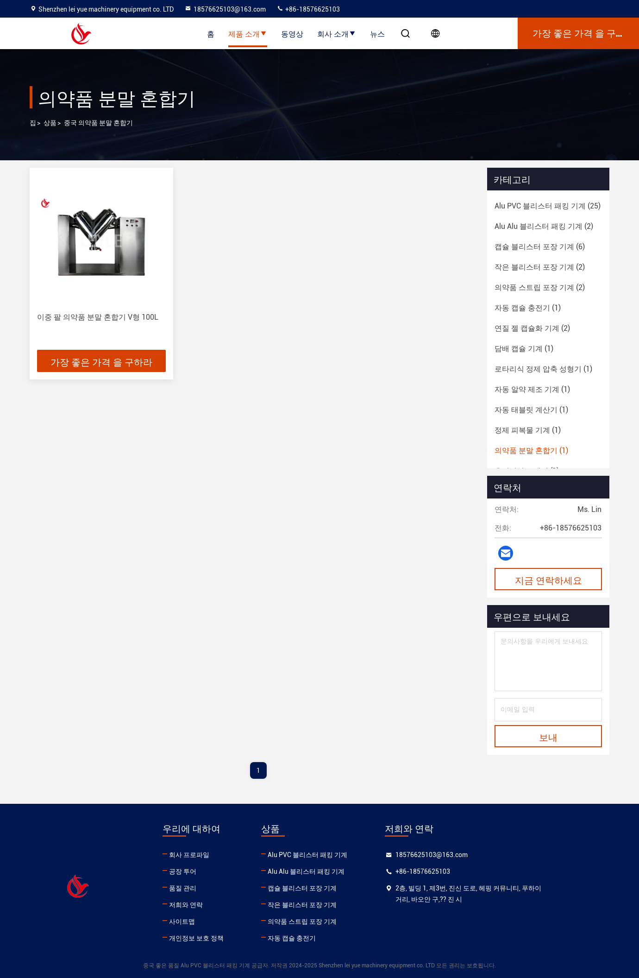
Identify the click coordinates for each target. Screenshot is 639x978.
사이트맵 (205, 921)
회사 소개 (336, 33)
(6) (540, 246)
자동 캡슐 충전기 (337, 938)
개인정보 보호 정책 (219, 938)
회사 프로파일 (212, 854)
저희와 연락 (209, 905)
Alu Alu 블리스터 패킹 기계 (351, 871)
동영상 (292, 33)
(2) (544, 226)
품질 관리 (205, 888)
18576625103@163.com (225, 9)
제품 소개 (247, 33)
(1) (528, 307)
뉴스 (377, 33)
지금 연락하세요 (548, 580)
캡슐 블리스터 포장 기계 (347, 888)
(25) (548, 206)
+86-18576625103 (308, 9)
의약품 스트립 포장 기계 (347, 921)
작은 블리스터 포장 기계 (347, 905)
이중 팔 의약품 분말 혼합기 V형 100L (97, 317)
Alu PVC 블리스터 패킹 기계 (353, 854)
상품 (50, 122)
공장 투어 (205, 871)
